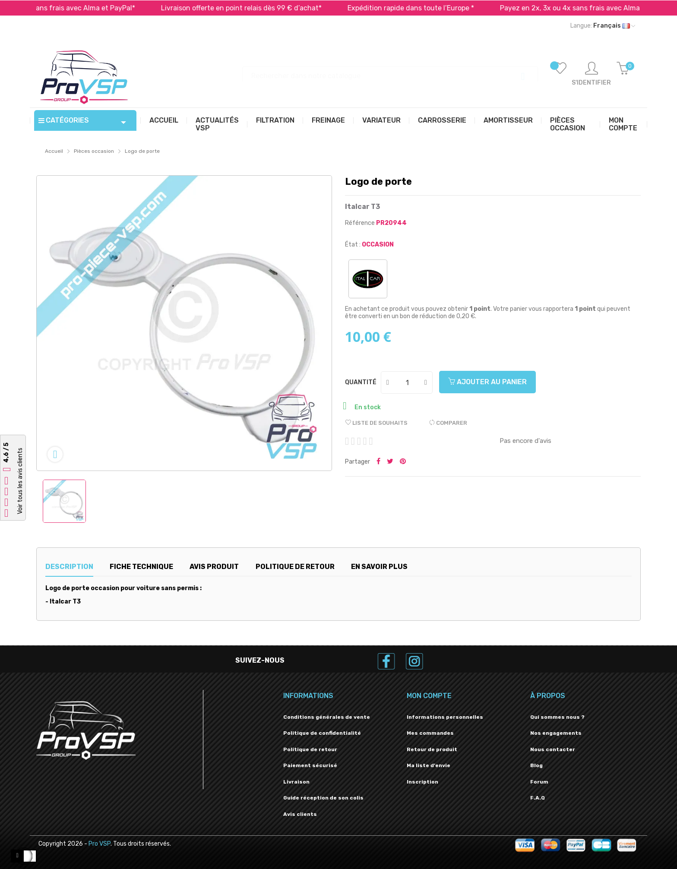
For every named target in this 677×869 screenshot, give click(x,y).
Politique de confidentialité (322, 733)
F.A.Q (537, 798)
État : (353, 244)
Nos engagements (556, 733)
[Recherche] (390, 72)
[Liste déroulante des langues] (603, 26)
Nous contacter (552, 749)
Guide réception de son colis (323, 798)
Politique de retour (310, 749)
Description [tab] (69, 566)
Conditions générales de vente (326, 717)
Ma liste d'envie (428, 765)
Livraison (296, 782)
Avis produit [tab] (214, 566)
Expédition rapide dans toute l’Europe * (432, 8)
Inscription (422, 782)
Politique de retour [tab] (295, 566)
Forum (539, 782)
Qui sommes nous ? (557, 717)
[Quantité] (407, 382)
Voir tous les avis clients (20, 481)
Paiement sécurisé (310, 765)
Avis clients (300, 814)
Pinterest (403, 462)
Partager (378, 462)
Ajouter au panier (487, 382)
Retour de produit (432, 749)
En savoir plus (379, 566)
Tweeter (390, 462)
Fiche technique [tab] (141, 566)
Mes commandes (430, 733)
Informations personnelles (445, 717)
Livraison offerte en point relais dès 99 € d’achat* (263, 8)
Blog (536, 765)
